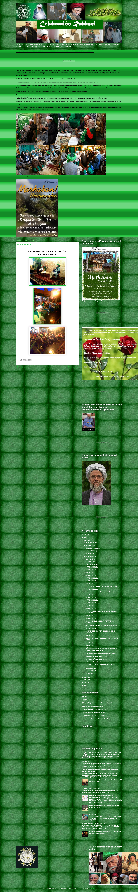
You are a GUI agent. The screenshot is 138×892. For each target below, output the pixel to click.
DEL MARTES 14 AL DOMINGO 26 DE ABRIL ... (101, 664)
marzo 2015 (90, 668)
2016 (86, 537)
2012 (86, 682)
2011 (86, 685)
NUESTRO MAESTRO (37, 51)
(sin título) (85, 761)
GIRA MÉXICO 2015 (91, 567)
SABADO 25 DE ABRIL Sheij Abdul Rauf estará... (101, 586)
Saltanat (84, 696)
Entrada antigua (73, 367)
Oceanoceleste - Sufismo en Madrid (94, 709)
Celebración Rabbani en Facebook (93, 712)
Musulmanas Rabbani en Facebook (94, 716)
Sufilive (84, 700)
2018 (86, 534)
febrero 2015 (90, 671)
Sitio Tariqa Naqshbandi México (92, 706)
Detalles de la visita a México (95, 662)
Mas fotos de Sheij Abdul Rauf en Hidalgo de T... (101, 625)
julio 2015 (89, 553)
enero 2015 (90, 673)
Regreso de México (91, 564)
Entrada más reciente (23, 367)
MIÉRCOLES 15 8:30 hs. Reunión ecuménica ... (101, 648)
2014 (86, 677)
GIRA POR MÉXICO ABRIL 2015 (96, 656)
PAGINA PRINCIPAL (23, 51)
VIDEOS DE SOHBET (52, 51)
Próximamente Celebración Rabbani (101, 795)
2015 (86, 540)
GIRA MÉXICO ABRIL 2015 (94, 651)
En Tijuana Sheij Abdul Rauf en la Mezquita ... (100, 592)
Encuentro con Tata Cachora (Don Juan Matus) (105, 752)
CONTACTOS (65, 51)
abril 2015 (89, 562)
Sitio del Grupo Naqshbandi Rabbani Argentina (97, 703)
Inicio (49, 367)
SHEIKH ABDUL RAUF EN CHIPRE (93, 823)
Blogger (93, 888)
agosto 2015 (90, 551)
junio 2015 (89, 556)
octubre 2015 (90, 545)
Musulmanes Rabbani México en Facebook (96, 719)
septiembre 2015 (91, 548)
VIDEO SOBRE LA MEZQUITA (93, 788)
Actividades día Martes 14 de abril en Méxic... (100, 653)
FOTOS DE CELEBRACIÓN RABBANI (82, 51)
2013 (86, 680)
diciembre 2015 (91, 542)
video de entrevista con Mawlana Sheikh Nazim (105, 831)
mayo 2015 (89, 559)
